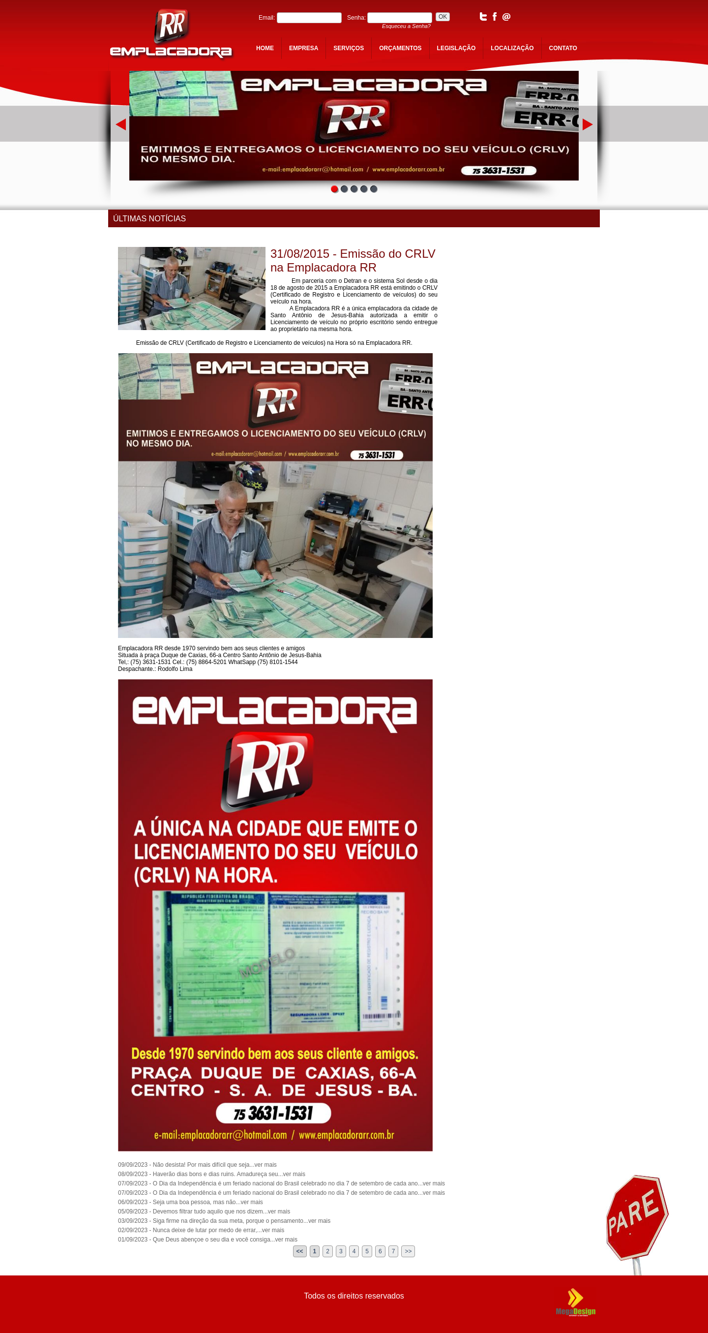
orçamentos (400, 48)
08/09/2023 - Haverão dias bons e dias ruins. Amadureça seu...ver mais (211, 1174)
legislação (456, 48)
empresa (303, 48)
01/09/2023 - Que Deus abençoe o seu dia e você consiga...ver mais (207, 1239)
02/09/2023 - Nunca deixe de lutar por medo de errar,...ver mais (201, 1230)
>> (408, 1251)
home (265, 48)
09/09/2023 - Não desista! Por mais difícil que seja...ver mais (197, 1164)
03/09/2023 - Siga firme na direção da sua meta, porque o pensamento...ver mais (224, 1220)
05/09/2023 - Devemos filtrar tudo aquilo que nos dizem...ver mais (204, 1211)
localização (512, 48)
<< (299, 1251)
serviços (348, 48)
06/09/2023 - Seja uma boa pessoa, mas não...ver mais (190, 1202)
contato (563, 48)
